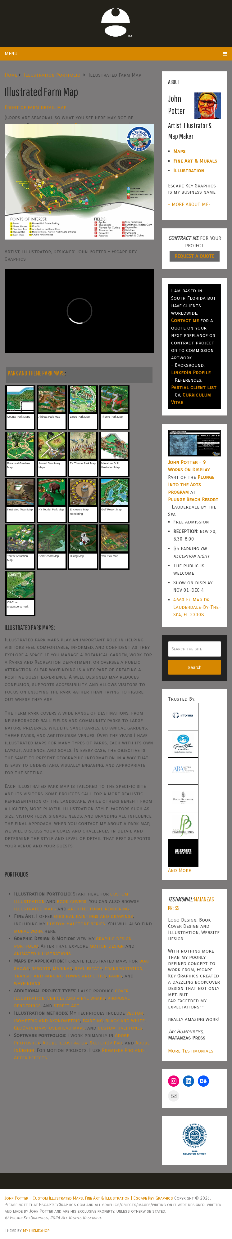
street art (66, 1005)
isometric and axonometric (47, 1020)
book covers (71, 901)
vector (134, 1013)
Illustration (188, 170)
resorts (40, 968)
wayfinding (27, 983)
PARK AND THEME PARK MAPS (36, 373)
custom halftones (120, 1028)
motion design (106, 946)
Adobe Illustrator (65, 1043)
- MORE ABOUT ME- (189, 204)
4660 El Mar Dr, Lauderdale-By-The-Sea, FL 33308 (197, 607)
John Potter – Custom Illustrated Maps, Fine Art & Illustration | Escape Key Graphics (89, 1198)
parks (115, 976)
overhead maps (67, 1028)
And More (179, 870)
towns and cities (85, 976)
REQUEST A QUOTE (194, 256)
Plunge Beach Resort (193, 499)
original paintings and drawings (93, 916)
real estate (88, 968)
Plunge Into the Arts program (191, 484)
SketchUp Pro (106, 1043)
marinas (62, 968)
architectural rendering (98, 909)
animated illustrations (42, 953)
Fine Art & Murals (195, 161)
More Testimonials (190, 1051)
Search (194, 667)
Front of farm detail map (35, 107)
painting (93, 1020)
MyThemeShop (36, 1230)
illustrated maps (35, 909)
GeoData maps (30, 1028)
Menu (11, 53)
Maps (179, 151)
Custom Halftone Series (76, 924)
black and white (125, 1020)
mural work (28, 931)
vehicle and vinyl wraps (76, 998)
